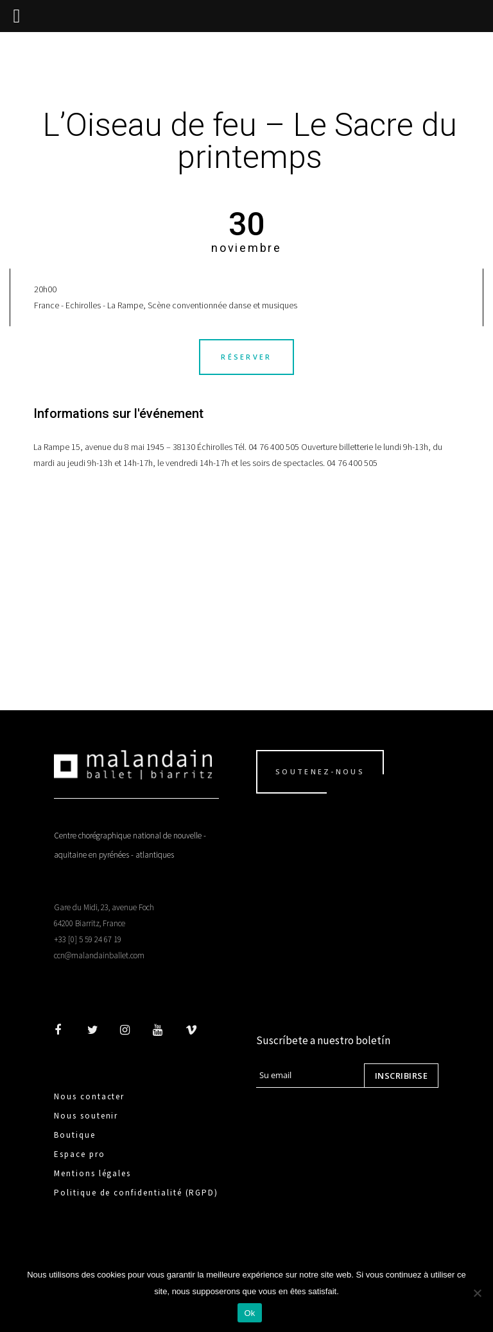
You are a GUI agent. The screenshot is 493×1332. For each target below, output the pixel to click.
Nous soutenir (86, 1115)
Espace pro (79, 1154)
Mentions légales (92, 1173)
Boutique (75, 1134)
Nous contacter (89, 1096)
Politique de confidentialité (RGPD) (136, 1192)
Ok (249, 1313)
